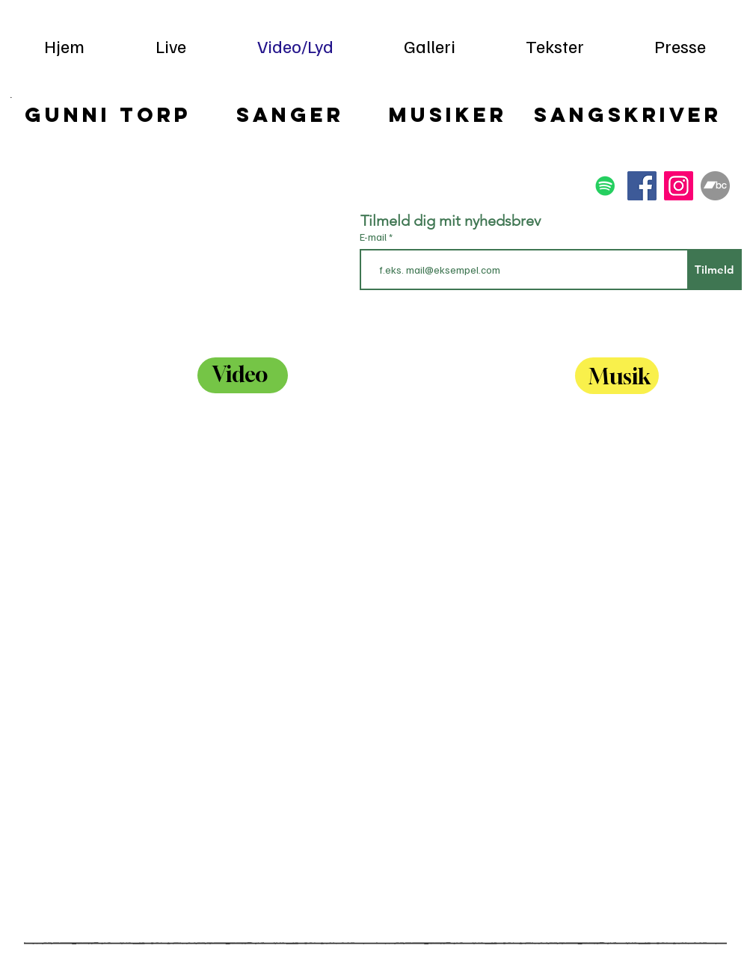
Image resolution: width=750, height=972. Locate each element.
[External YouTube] (120, 678)
